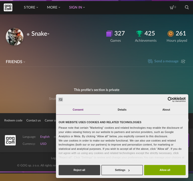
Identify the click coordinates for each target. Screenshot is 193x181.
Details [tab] (122, 109)
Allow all (165, 169)
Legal (54, 158)
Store (31, 7)
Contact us (33, 120)
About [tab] (166, 109)
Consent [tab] (78, 109)
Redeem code (13, 120)
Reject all (79, 169)
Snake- (40, 34)
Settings (122, 169)
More (53, 7)
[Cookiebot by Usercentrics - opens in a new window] (170, 99)
